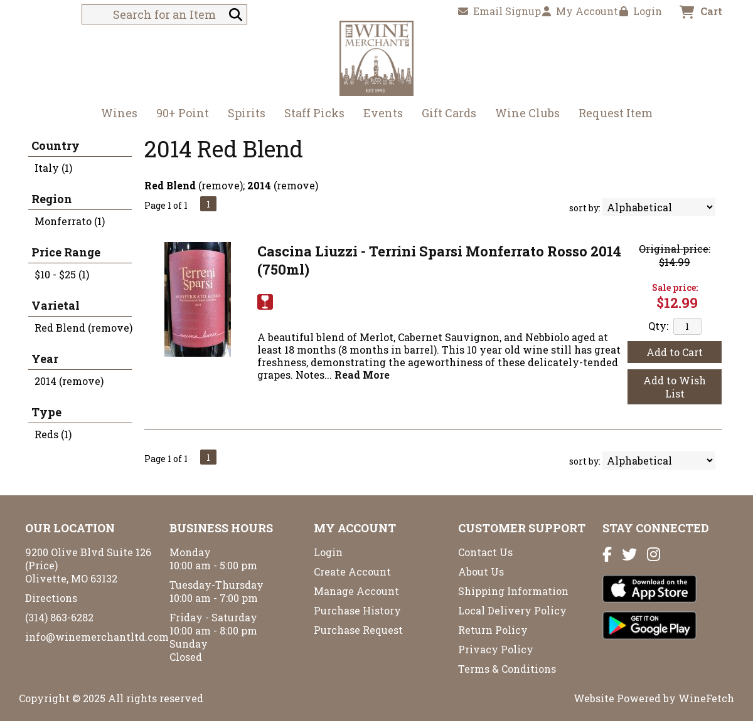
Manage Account (356, 590)
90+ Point (182, 112)
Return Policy (493, 629)
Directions (51, 597)
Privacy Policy (495, 649)
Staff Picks (314, 112)
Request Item (616, 112)
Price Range (65, 252)
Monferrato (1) (70, 221)
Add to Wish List (674, 387)
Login (640, 11)
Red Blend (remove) (83, 327)
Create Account (352, 571)
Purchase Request (358, 629)
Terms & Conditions (507, 668)
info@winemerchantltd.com (97, 636)
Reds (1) (53, 434)
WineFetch (706, 698)
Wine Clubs (523, 114)
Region (51, 198)
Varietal (55, 305)
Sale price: (675, 287)
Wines (115, 114)
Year (44, 358)
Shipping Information (513, 590)
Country (55, 145)
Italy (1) (53, 167)
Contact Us (485, 552)
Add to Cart (674, 352)
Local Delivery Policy (512, 610)
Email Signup (499, 11)
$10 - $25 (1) (62, 274)
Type (46, 411)
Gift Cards (449, 112)
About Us (481, 571)
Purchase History (357, 610)
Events (383, 112)
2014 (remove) (69, 380)
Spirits (242, 114)
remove (220, 185)
